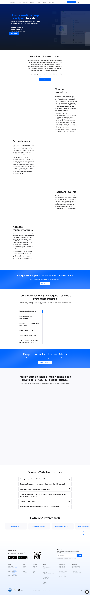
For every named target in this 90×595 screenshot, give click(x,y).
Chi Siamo (24, 566)
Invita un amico (35, 573)
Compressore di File (62, 576)
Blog (44, 566)
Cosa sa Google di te (46, 577)
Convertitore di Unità (62, 566)
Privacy (24, 567)
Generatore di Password (63, 571)
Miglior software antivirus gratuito (48, 574)
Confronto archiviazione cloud (47, 568)
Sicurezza (24, 568)
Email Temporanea (62, 567)
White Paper (35, 570)
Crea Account (35, 566)
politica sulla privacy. (72, 558)
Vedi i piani (14, 33)
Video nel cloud (75, 571)
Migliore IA (45, 572)
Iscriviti (79, 555)
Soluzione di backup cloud (76, 567)
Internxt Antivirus (12, 567)
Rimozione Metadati (62, 575)
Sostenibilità (25, 572)
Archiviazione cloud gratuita (77, 573)
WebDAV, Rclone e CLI (47, 578)
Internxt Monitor (61, 573)
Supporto (34, 568)
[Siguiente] (83, 533)
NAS (44, 579)
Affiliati (34, 572)
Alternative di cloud (47, 569)
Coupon (44, 581)
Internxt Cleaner (12, 571)
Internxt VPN (12, 570)
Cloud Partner (35, 575)
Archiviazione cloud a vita (76, 572)
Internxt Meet (12, 574)
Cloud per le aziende (41, 2)
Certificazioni (45, 583)
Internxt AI (11, 572)
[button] (87, 592)
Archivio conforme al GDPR (77, 568)
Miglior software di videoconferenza (48, 571)
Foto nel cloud (74, 570)
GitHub (34, 571)
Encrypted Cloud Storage (12, 545)
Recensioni (45, 582)
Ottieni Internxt (45, 80)
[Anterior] (79, 533)
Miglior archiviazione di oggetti (48, 573)
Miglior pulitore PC (46, 576)
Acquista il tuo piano (45, 362)
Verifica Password (62, 568)
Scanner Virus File (62, 570)
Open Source (25, 570)
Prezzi (19, 2)
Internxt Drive (10, 566)
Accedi (64, 2)
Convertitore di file (62, 572)
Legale (24, 571)
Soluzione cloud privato (76, 566)
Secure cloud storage (21, 545)
